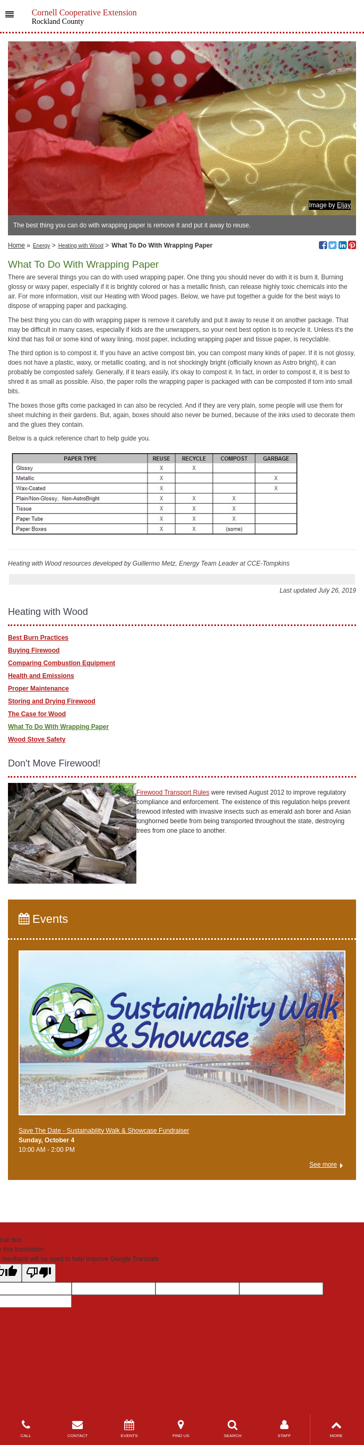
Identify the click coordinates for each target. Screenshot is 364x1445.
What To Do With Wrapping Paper (58, 726)
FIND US (181, 1429)
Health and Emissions (41, 676)
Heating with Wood (80, 246)
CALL (26, 1429)
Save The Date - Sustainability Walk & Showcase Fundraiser (104, 1130)
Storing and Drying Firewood (52, 701)
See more (323, 1164)
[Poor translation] (39, 1273)
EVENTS (129, 1429)
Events (43, 919)
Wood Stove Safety (36, 739)
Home (16, 245)
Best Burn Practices (38, 637)
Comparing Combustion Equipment (61, 663)
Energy (41, 246)
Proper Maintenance (38, 688)
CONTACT (77, 1429)
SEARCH (233, 1429)
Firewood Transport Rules (172, 792)
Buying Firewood (33, 650)
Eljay (344, 205)
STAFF (284, 1429)
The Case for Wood (37, 714)
